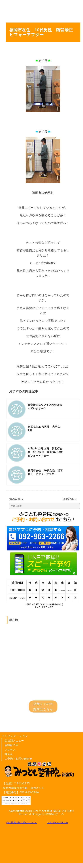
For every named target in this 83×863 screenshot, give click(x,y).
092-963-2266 (29, 792)
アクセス (10, 749)
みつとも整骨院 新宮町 (47, 810)
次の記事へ (70, 499)
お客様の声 (11, 745)
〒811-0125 (40, 786)
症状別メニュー (14, 740)
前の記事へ (16, 499)
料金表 (8, 754)
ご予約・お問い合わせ (18, 758)
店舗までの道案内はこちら (43, 706)
